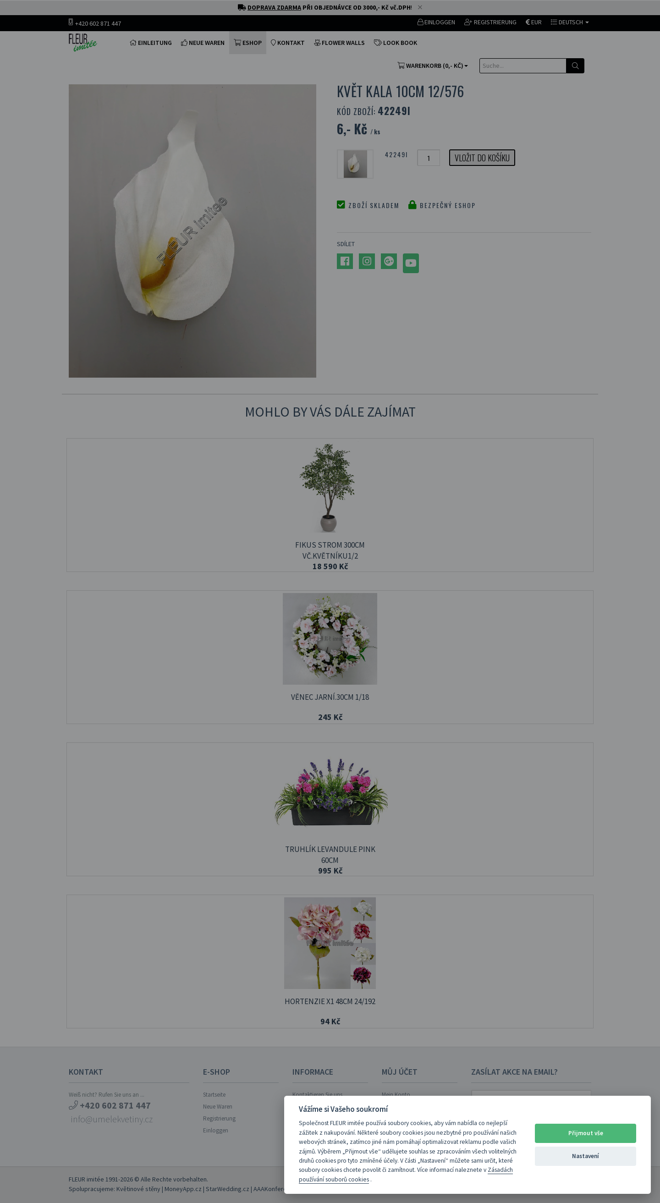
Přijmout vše (585, 1133)
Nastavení (585, 1156)
